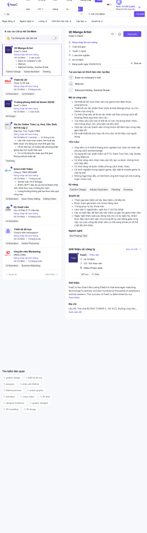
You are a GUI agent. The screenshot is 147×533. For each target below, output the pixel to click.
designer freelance (13, 403)
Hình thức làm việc (60, 21)
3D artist (45, 397)
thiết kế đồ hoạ (34, 378)
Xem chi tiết (133, 249)
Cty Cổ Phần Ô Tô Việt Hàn (26, 210)
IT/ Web (95, 274)
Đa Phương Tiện (78, 235)
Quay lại (11, 274)
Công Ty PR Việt (21, 83)
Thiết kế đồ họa (23, 229)
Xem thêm (51, 274)
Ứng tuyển (132, 34)
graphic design (11, 378)
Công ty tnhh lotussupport (26, 232)
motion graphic (35, 390)
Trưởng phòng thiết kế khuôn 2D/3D (34, 102)
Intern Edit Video (23, 169)
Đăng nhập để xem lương (26, 54)
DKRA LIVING (20, 255)
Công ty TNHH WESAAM (25, 172)
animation (9, 397)
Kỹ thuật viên (21, 207)
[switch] (54, 38)
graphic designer (39, 403)
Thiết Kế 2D (20, 79)
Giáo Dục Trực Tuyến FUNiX (27, 131)
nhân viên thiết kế (29, 384)
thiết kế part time (12, 390)
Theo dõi (93, 254)
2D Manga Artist (23, 48)
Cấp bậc (80, 21)
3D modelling (10, 409)
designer (8, 384)
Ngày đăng (7, 21)
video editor (27, 397)
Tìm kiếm (140, 14)
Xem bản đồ (75, 312)
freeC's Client (20, 51)
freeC (83, 254)
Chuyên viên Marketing (27, 251)
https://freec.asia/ (93, 267)
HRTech (85, 274)
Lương (42, 21)
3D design (30, 409)
